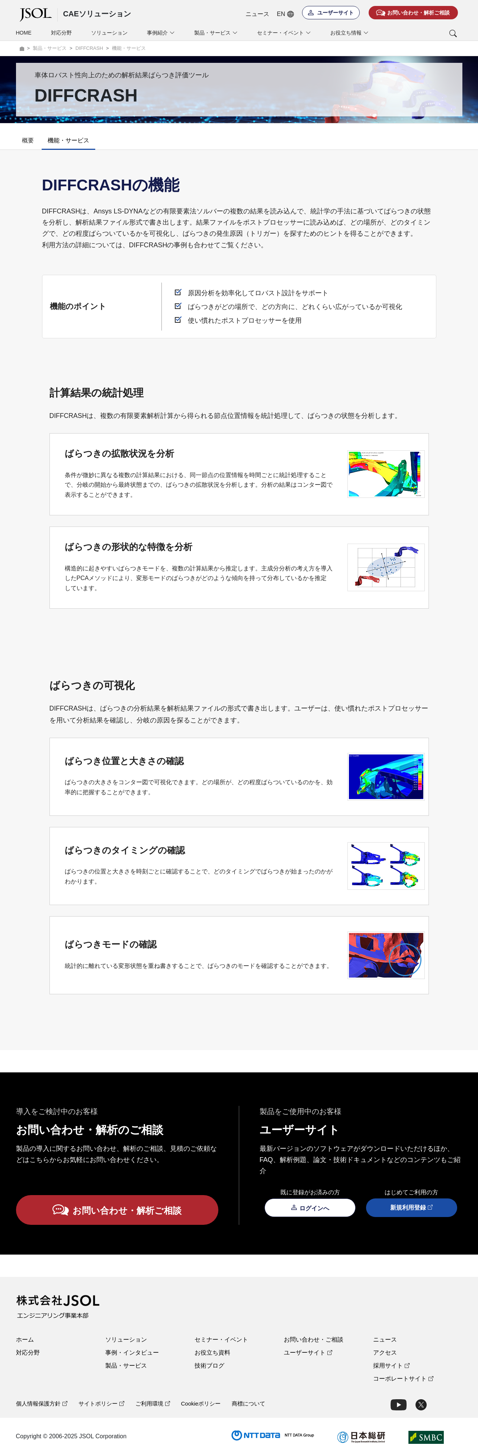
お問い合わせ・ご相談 (313, 1339)
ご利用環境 (152, 1403)
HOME (24, 33)
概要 (28, 140)
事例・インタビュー (132, 1352)
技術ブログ (209, 1365)
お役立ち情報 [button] (349, 33)
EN (285, 14)
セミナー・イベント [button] (284, 33)
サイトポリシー (101, 1403)
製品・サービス (126, 1365)
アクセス (385, 1352)
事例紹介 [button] (161, 33)
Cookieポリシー (201, 1403)
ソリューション (109, 33)
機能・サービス (68, 140)
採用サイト (391, 1365)
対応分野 (61, 33)
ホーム (25, 1339)
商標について (248, 1403)
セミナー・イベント (221, 1339)
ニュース (257, 14)
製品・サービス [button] (216, 33)
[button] (422, 33)
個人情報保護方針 (41, 1403)
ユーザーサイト (308, 1352)
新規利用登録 (411, 1207)
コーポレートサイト (403, 1378)
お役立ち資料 (212, 1352)
